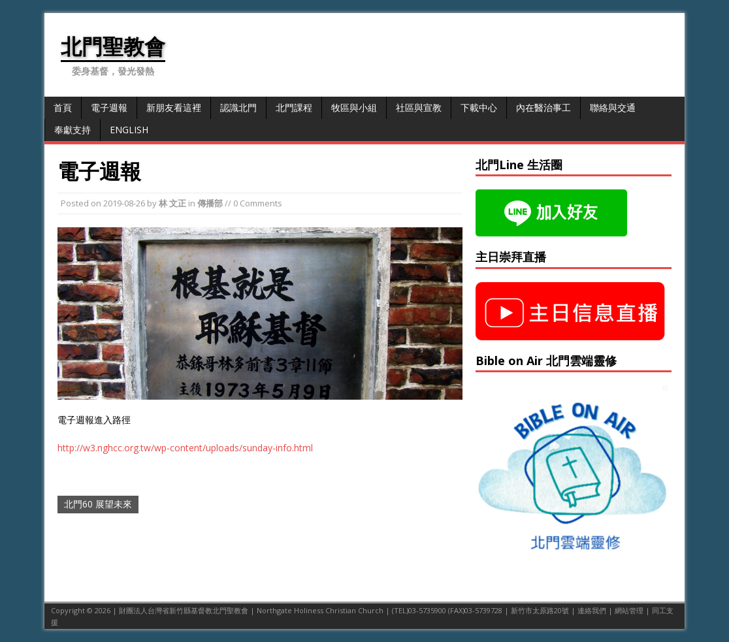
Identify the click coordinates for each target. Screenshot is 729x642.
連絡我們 (591, 610)
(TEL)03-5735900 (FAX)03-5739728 (447, 610)
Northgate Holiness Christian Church (320, 610)
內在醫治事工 (543, 107)
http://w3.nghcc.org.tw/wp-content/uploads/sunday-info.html (185, 447)
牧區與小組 (354, 107)
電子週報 (109, 107)
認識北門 (238, 107)
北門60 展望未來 (98, 504)
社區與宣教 (419, 107)
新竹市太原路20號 (540, 610)
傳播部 (210, 203)
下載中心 (479, 107)
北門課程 (294, 107)
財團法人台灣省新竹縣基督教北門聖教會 (183, 610)
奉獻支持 (72, 129)
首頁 (63, 107)
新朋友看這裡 (173, 107)
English (129, 129)
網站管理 (629, 610)
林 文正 (172, 203)
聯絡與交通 (613, 107)
